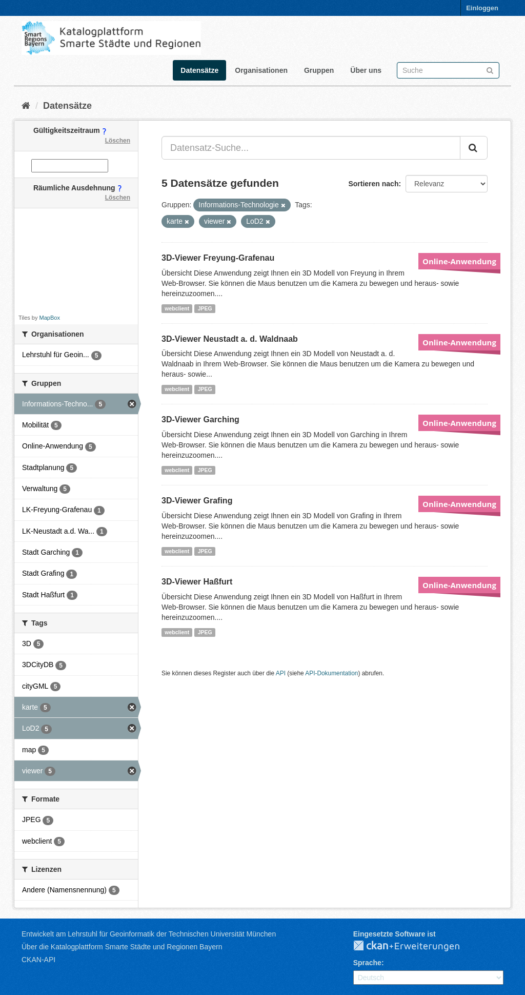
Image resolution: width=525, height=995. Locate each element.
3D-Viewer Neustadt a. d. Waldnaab (229, 339)
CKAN (414, 946)
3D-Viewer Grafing (196, 500)
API (281, 673)
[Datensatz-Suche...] (310, 148)
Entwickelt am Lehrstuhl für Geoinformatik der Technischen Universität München (149, 934)
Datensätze (199, 70)
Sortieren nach (373, 184)
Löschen (117, 140)
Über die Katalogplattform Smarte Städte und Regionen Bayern (122, 947)
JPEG (205, 308)
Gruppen (319, 70)
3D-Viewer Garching (200, 419)
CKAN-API (38, 959)
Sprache (367, 963)
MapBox (49, 318)
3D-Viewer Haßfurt (196, 581)
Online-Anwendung (459, 261)
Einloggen (482, 8)
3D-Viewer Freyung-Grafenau (217, 257)
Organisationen (261, 70)
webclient (177, 308)
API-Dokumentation (331, 673)
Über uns (365, 70)
